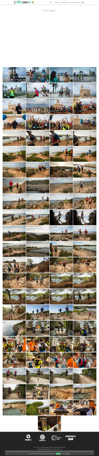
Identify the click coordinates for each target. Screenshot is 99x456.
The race (56, 2)
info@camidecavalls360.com (44, 449)
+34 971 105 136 (57, 449)
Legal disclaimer (61, 447)
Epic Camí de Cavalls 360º (22, 2)
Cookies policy (45, 447)
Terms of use (37, 447)
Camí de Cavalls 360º (76, 2)
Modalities (64, 2)
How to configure (66, 453)
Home (50, 2)
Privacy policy (53, 447)
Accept (58, 453)
